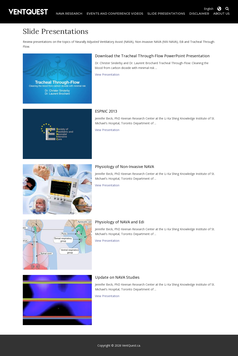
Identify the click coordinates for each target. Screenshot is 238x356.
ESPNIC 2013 (106, 111)
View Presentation (107, 74)
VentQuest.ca (131, 345)
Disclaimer (199, 13)
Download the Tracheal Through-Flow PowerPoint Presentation (152, 55)
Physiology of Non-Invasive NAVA (124, 166)
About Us (221, 13)
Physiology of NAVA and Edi (119, 221)
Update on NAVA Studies (117, 277)
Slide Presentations (166, 13)
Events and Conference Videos (115, 13)
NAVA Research (69, 13)
